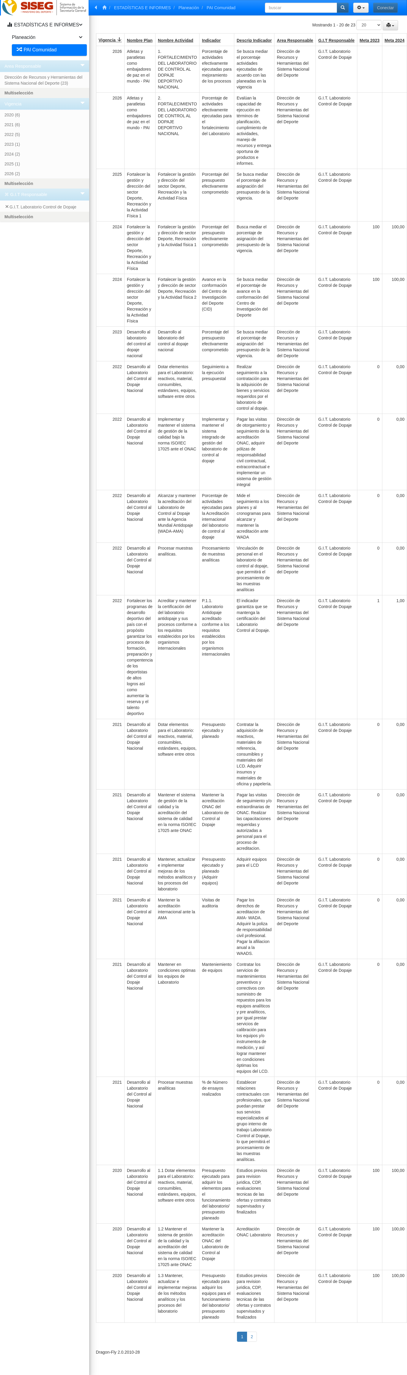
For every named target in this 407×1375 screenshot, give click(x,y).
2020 (12, 115)
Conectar (385, 7)
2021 (12, 124)
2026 (12, 173)
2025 (12, 164)
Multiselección (18, 93)
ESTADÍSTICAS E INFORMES (142, 7)
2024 (12, 154)
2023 (12, 144)
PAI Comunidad (221, 7)
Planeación (188, 7)
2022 (12, 134)
